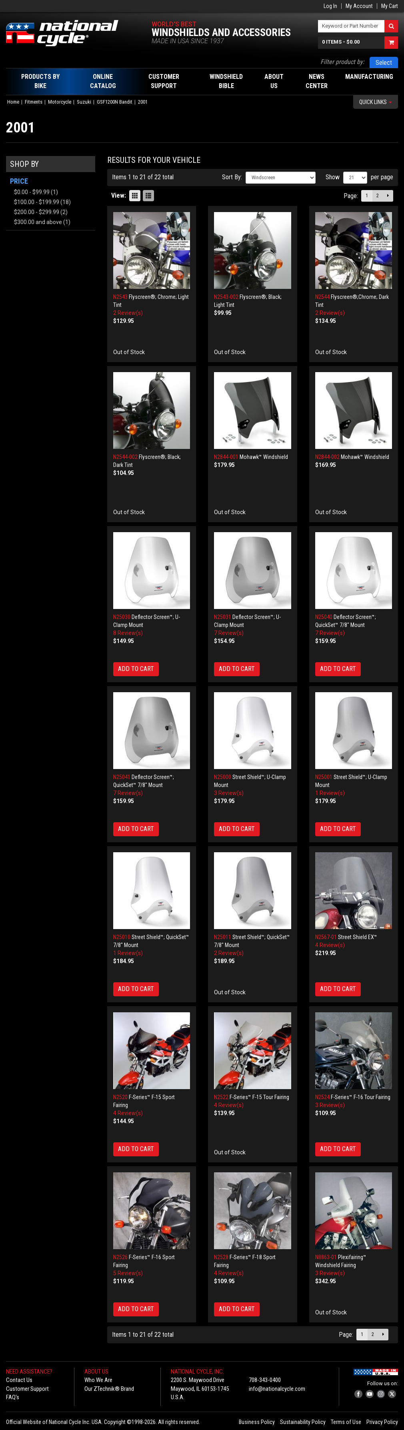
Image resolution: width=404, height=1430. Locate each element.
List (148, 195)
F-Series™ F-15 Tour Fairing (259, 1097)
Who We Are (98, 1380)
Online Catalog (103, 81)
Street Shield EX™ (357, 937)
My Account (359, 6)
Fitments (33, 102)
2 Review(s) (128, 313)
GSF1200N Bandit (114, 102)
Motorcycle (59, 102)
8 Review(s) (128, 633)
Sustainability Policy (303, 1422)
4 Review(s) (330, 945)
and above (38, 222)
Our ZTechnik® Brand (109, 1388)
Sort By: (232, 177)
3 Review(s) (229, 793)
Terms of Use (346, 1422)
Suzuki (84, 102)
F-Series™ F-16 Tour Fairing (360, 1097)
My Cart (389, 6)
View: (118, 195)
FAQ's (12, 1397)
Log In (330, 6)
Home (13, 102)
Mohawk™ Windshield (264, 457)
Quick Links (375, 102)
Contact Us (19, 1380)
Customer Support (27, 1388)
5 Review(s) (128, 1273)
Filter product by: (342, 62)
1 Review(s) (330, 793)
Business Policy (257, 1422)
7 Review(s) (229, 633)
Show (333, 177)
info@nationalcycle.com (277, 1388)
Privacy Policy (382, 1422)
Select (384, 62)
